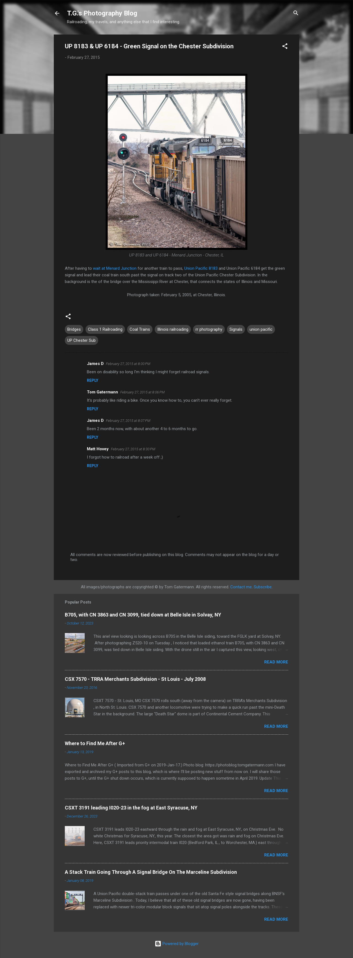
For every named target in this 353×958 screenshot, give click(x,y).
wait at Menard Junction (115, 268)
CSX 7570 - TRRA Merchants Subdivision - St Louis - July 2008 (135, 679)
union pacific (261, 329)
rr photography (209, 329)
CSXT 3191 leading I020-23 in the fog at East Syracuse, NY (131, 808)
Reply (92, 380)
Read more (276, 662)
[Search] (296, 14)
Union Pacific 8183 (201, 268)
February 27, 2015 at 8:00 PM (128, 364)
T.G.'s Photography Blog (102, 13)
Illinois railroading (172, 329)
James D (95, 363)
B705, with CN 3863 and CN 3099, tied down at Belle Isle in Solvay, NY (143, 615)
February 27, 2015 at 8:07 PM (128, 421)
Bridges (74, 329)
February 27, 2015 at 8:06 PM (142, 392)
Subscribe (263, 586)
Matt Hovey (98, 448)
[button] (285, 47)
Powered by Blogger (177, 943)
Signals (235, 329)
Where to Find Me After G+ (95, 743)
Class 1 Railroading (105, 329)
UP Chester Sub (81, 340)
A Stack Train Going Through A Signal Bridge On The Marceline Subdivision (151, 872)
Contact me (241, 586)
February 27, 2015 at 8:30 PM (133, 449)
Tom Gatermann (102, 392)
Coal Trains (140, 329)
